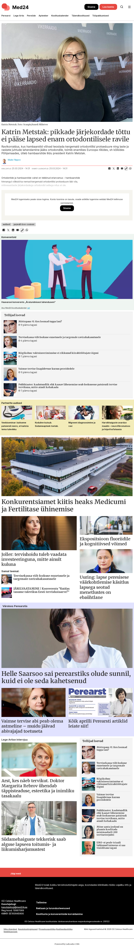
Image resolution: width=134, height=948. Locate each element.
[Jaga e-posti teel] (122, 169)
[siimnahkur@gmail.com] (53, 908)
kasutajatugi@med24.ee (14, 907)
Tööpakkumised (100, 15)
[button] (127, 417)
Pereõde (31, 15)
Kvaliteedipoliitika (64, 929)
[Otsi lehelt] (121, 7)
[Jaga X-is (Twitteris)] (114, 169)
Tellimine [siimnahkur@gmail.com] (41, 902)
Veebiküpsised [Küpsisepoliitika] (11, 932)
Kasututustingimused (28, 929)
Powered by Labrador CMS (67, 944)
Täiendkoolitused (80, 15)
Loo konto (108, 7)
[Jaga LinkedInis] (118, 169)
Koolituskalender (60, 15)
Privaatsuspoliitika (47, 929)
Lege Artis (18, 15)
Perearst (5, 15)
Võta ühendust (10, 929)
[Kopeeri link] (126, 169)
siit (28, 308)
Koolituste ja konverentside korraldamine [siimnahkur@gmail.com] (59, 914)
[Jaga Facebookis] (109, 169)
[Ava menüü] (129, 7)
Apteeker (43, 15)
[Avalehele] (15, 7)
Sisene (91, 7)
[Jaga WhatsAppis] (130, 169)
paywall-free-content (24, 224)
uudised (6, 224)
